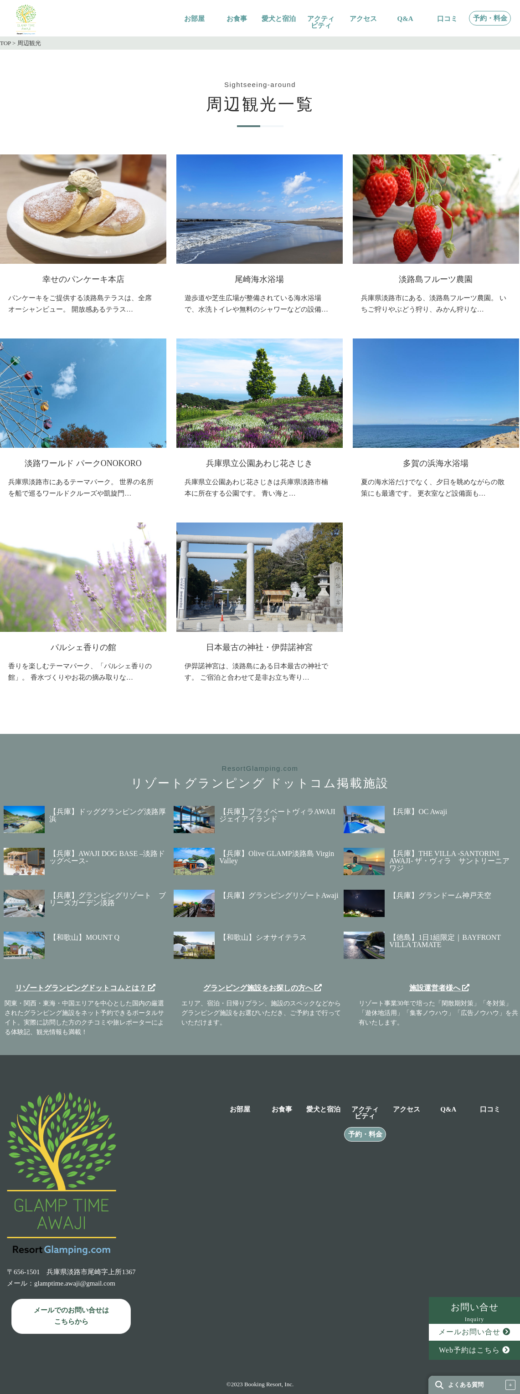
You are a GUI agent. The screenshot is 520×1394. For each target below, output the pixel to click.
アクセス (363, 18)
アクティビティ (321, 22)
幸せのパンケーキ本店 (83, 279)
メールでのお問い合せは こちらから (71, 1316)
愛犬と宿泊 (279, 18)
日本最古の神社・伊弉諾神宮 (259, 647)
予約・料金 (490, 18)
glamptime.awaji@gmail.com (74, 1283)
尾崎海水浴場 (259, 279)
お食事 (237, 18)
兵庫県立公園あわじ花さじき (259, 463)
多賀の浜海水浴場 (436, 463)
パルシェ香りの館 (83, 647)
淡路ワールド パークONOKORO (83, 463)
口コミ (447, 18)
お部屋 (194, 18)
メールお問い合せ (474, 1332)
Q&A (405, 18)
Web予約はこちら (474, 1350)
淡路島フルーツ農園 (436, 279)
